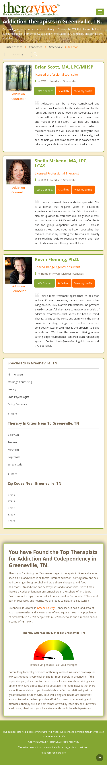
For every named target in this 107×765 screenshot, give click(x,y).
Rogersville (14, 457)
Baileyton (13, 434)
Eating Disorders (17, 404)
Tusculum (13, 442)
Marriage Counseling (20, 382)
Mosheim (13, 449)
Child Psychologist (18, 397)
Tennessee (35, 47)
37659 (11, 514)
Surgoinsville (15, 464)
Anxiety (12, 389)
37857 (11, 508)
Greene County (46, 608)
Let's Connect (44, 91)
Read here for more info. (53, 752)
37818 (11, 501)
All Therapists (16, 374)
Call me (63, 90)
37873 (11, 521)
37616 (11, 495)
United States (13, 47)
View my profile (83, 91)
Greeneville (56, 47)
